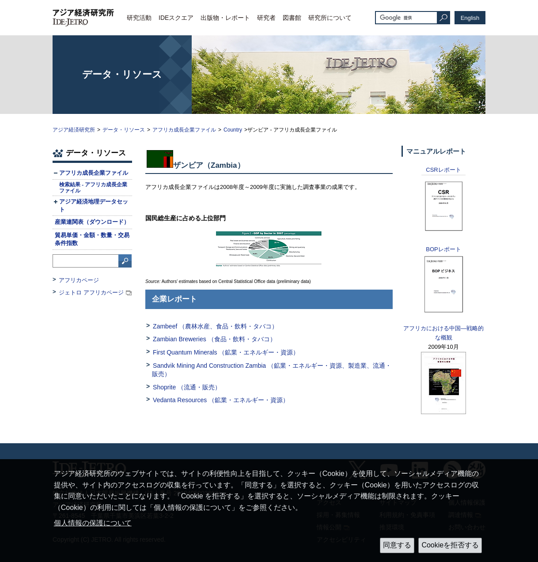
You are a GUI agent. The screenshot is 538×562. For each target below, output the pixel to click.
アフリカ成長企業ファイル (184, 130)
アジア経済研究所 (74, 130)
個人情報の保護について (93, 523)
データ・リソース (123, 130)
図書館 (292, 17)
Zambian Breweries (214, 339)
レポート (443, 169)
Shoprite (187, 387)
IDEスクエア (176, 17)
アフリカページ (79, 280)
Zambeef (215, 326)
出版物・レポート (225, 17)
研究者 (266, 17)
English (470, 18)
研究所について (330, 17)
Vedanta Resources (221, 400)
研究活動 (139, 17)
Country (233, 130)
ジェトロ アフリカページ (91, 292)
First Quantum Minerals (226, 352)
